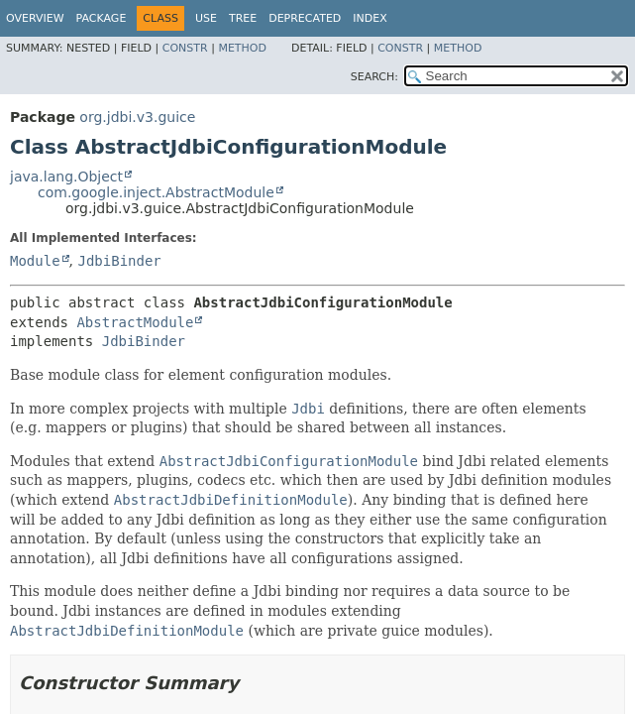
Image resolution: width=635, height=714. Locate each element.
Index (369, 18)
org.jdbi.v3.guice (137, 117)
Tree (243, 18)
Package (101, 18)
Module (35, 261)
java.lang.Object (66, 176)
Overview (35, 18)
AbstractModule (134, 322)
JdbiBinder (118, 261)
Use (206, 18)
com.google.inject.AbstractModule (156, 192)
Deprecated (304, 18)
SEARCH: (374, 76)
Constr (185, 48)
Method (242, 48)
